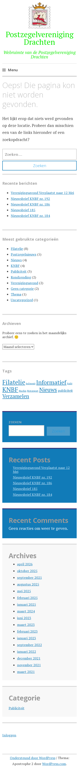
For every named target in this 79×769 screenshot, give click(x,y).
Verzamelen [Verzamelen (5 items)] (15, 396)
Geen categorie (22, 288)
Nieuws (16, 260)
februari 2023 (27, 631)
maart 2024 (26, 611)
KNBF (15, 265)
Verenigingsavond (24, 283)
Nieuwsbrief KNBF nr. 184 (30, 215)
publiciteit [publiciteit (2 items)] (65, 390)
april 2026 (25, 564)
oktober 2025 (27, 571)
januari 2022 (26, 651)
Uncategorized (22, 300)
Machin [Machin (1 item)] (22, 390)
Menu (13, 69)
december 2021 (28, 658)
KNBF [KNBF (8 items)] (10, 389)
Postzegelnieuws (23, 254)
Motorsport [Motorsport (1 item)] (32, 390)
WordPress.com (54, 763)
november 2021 (29, 665)
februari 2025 (27, 597)
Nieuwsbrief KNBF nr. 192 (30, 198)
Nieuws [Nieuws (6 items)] (48, 389)
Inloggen (9, 735)
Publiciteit (19, 271)
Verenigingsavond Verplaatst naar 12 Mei (42, 192)
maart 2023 (26, 624)
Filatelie (17, 248)
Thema (16, 294)
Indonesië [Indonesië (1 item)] (30, 383)
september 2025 (29, 577)
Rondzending (21, 277)
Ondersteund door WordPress (32, 758)
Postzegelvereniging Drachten (40, 38)
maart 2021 (26, 671)
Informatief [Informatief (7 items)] (51, 382)
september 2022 (29, 644)
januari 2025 (26, 604)
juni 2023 (24, 618)
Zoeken (15, 422)
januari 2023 (26, 638)
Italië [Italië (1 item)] (69, 383)
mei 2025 (24, 591)
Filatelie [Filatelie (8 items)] (13, 382)
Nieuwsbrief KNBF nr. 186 (30, 204)
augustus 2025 (28, 584)
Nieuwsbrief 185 (23, 210)
